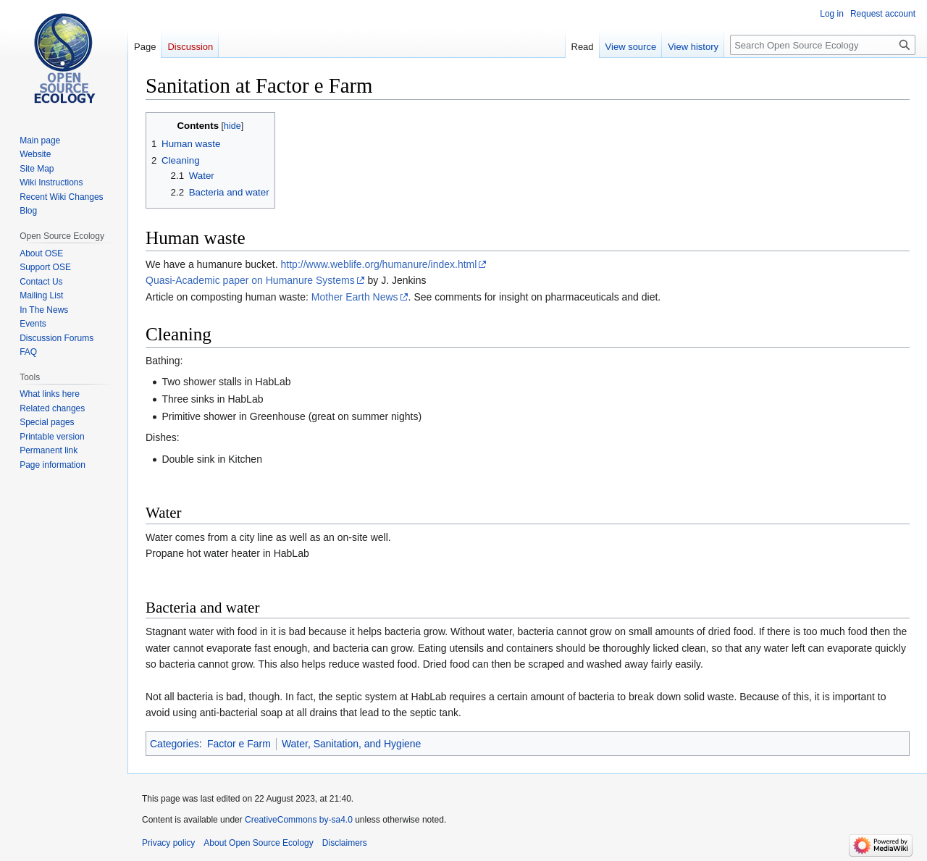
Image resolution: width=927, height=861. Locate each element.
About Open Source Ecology (258, 843)
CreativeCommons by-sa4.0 (299, 820)
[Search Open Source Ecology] (822, 45)
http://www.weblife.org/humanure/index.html (379, 264)
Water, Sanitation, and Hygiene (351, 743)
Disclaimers (344, 843)
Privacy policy (168, 843)
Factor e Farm (239, 743)
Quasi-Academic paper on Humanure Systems (250, 280)
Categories (174, 743)
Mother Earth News (354, 297)
